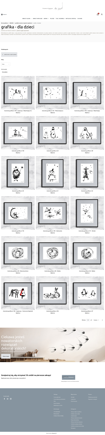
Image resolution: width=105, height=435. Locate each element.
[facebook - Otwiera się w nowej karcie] (4, 399)
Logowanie (73, 399)
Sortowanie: (4, 69)
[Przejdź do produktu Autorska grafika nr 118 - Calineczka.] (52, 213)
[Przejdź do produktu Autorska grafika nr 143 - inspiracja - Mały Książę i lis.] (18, 93)
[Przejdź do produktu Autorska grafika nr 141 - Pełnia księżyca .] (52, 93)
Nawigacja (73, 428)
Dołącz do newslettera (69, 377)
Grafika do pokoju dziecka (76, 424)
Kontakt (72, 397)
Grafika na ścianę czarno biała (77, 426)
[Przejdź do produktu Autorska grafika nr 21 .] (52, 173)
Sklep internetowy (50, 433)
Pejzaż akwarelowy (75, 420)
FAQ (55, 401)
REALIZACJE (56, 413)
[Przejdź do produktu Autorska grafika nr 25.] (18, 173)
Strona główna (4, 23)
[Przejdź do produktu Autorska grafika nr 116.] (18, 213)
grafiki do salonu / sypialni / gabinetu (23, 23)
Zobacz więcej (6, 356)
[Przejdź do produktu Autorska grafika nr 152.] (52, 293)
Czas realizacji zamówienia (59, 399)
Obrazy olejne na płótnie (76, 411)
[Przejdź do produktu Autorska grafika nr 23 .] (52, 133)
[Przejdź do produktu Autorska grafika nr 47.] (87, 293)
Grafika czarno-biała (75, 413)
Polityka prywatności (92, 397)
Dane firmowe (74, 401)
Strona (84, 320)
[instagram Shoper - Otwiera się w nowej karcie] (11, 399)
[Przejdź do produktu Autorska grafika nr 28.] (87, 133)
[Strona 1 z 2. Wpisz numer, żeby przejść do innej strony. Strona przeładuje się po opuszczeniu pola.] (88, 320)
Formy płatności (57, 397)
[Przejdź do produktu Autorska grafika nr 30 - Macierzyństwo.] (18, 253)
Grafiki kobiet (74, 415)
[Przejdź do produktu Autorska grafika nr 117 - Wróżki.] (87, 213)
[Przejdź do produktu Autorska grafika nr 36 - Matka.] (52, 253)
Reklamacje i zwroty (58, 405)
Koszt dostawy (57, 403)
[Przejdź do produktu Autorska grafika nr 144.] (18, 133)
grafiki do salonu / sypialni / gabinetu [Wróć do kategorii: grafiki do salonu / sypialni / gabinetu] (9, 54)
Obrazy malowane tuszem (76, 417)
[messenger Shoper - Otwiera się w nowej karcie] (7, 399)
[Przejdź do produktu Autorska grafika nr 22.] (87, 173)
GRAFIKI (11, 23)
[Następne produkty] (96, 320)
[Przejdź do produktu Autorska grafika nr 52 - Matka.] (87, 253)
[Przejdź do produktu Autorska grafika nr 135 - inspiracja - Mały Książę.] (87, 93)
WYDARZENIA (57, 411)
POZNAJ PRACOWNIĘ (58, 415)
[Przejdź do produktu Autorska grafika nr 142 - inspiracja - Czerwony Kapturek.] (18, 293)
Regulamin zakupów (92, 399)
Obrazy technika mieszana (76, 422)
